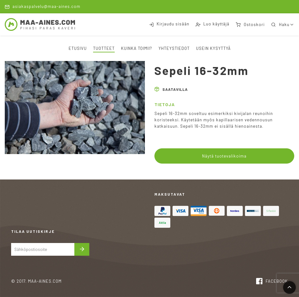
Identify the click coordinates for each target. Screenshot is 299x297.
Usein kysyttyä (213, 48)
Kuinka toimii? (136, 48)
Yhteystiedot (174, 48)
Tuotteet (104, 48)
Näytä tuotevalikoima (224, 156)
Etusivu (78, 48)
